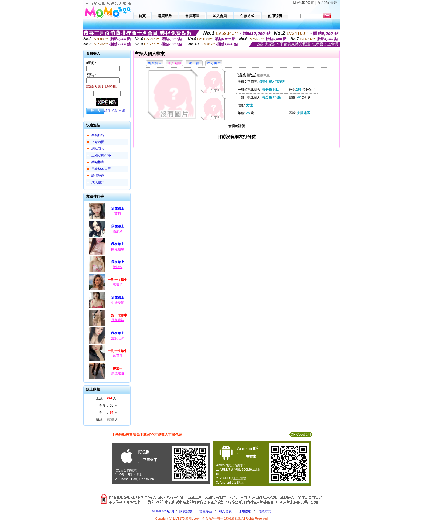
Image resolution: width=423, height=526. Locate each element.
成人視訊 (97, 182)
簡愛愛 (117, 231)
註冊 (107, 111)
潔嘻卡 (117, 284)
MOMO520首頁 (163, 511)
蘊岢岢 (117, 355)
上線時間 (97, 142)
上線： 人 (106, 398)
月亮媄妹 (117, 320)
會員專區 (205, 511)
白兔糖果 (117, 249)
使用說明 (244, 511)
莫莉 (117, 214)
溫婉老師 (117, 338)
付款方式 (264, 511)
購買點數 (185, 511)
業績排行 (97, 135)
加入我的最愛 (327, 3)
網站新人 (97, 149)
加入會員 (225, 511)
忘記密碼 (118, 111)
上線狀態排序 (101, 155)
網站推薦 (97, 162)
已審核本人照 (101, 169)
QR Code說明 (301, 434)
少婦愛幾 (117, 303)
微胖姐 (117, 267)
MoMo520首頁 (303, 3)
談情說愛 (97, 175)
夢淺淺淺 (117, 373)
